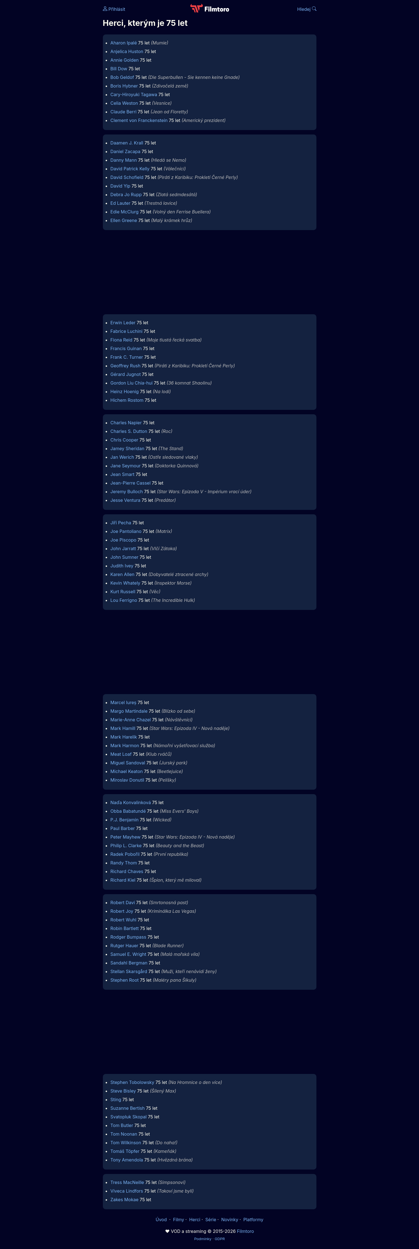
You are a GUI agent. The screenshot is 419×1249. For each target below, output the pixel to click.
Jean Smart (122, 474)
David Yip (120, 186)
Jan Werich (122, 457)
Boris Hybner (124, 86)
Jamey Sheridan (127, 448)
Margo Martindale (128, 711)
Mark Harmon (124, 745)
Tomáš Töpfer (124, 1151)
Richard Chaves (126, 871)
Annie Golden (124, 60)
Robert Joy (121, 911)
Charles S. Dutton (128, 431)
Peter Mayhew (125, 837)
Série (210, 1219)
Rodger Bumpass (128, 937)
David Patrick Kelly (130, 168)
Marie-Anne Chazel (130, 719)
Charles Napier (126, 422)
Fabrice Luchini (126, 331)
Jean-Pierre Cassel (130, 483)
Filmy (178, 1219)
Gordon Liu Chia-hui (131, 383)
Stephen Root (124, 980)
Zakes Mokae (124, 1199)
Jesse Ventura (125, 500)
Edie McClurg (124, 212)
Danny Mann (123, 160)
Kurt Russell (122, 591)
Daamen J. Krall (126, 143)
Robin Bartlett (124, 928)
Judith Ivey (121, 566)
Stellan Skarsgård (128, 971)
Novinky (229, 1219)
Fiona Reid (121, 340)
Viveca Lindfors (126, 1191)
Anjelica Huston (126, 51)
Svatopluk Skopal (128, 1117)
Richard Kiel (122, 880)
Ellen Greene (123, 220)
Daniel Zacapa (125, 151)
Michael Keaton (126, 771)
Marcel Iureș (123, 702)
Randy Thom (123, 863)
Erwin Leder (122, 322)
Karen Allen (122, 574)
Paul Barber (122, 828)
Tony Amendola (126, 1160)
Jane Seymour (125, 465)
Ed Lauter (120, 203)
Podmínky (202, 1238)
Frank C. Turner (126, 357)
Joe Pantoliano (126, 531)
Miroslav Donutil (127, 780)
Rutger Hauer (124, 945)
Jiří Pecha (120, 522)
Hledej (306, 9)
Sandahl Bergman (128, 963)
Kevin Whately (125, 583)
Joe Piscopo (123, 540)
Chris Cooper (124, 440)
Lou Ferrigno (123, 600)
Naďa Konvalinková (130, 802)
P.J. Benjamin (124, 819)
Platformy (253, 1219)
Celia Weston (124, 103)
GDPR (220, 1238)
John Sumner (124, 557)
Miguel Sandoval (127, 763)
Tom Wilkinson (125, 1142)
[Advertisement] (62, 85)
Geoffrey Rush (125, 365)
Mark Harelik (123, 737)
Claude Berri (123, 111)
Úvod (162, 1219)
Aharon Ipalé (123, 43)
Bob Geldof (122, 77)
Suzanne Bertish (127, 1108)
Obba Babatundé (128, 811)
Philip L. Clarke (126, 845)
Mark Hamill (122, 728)
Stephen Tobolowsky (132, 1082)
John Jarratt (123, 548)
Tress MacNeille (127, 1182)
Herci (194, 1219)
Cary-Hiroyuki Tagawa (133, 94)
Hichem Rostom (126, 400)
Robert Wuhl (123, 920)
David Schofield (126, 177)
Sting (115, 1099)
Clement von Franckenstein (139, 120)
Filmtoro (245, 1231)
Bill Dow (118, 68)
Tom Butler (121, 1125)
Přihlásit (114, 9)
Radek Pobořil (125, 854)
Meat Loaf (121, 754)
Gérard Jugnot (125, 374)
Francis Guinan (126, 348)
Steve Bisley (123, 1091)
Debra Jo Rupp (126, 194)
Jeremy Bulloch (126, 491)
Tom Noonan (123, 1134)
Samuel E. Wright (128, 954)
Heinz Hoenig (124, 391)
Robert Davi (122, 902)
